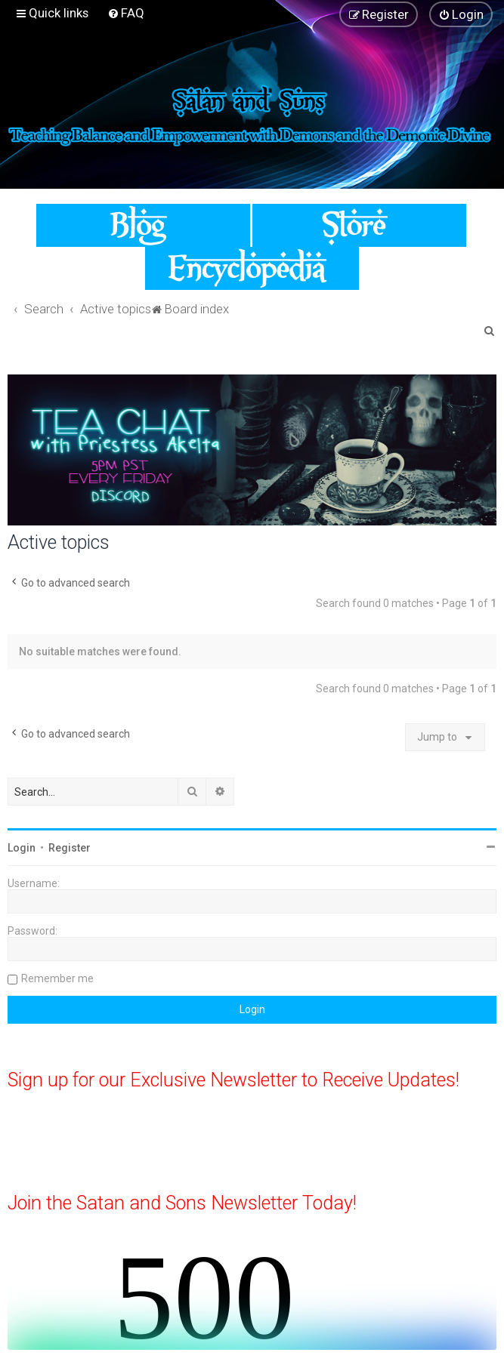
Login (22, 848)
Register (69, 848)
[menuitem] (126, 13)
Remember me (57, 978)
